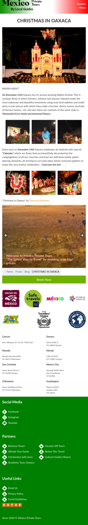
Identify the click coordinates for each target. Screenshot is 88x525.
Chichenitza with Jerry (17, 456)
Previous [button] (6, 235)
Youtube (9, 422)
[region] (44, 236)
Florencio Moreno (39, 200)
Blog (27, 271)
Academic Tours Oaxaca (18, 462)
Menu (82, 7)
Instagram (10, 417)
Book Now (44, 279)
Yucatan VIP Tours (52, 445)
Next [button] (82, 235)
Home (9, 271)
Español (81, 3)
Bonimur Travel (13, 445)
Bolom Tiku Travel (51, 451)
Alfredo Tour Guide (15, 451)
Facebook (10, 411)
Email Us (10, 487)
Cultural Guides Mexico (55, 456)
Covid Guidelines (14, 499)
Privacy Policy (12, 493)
